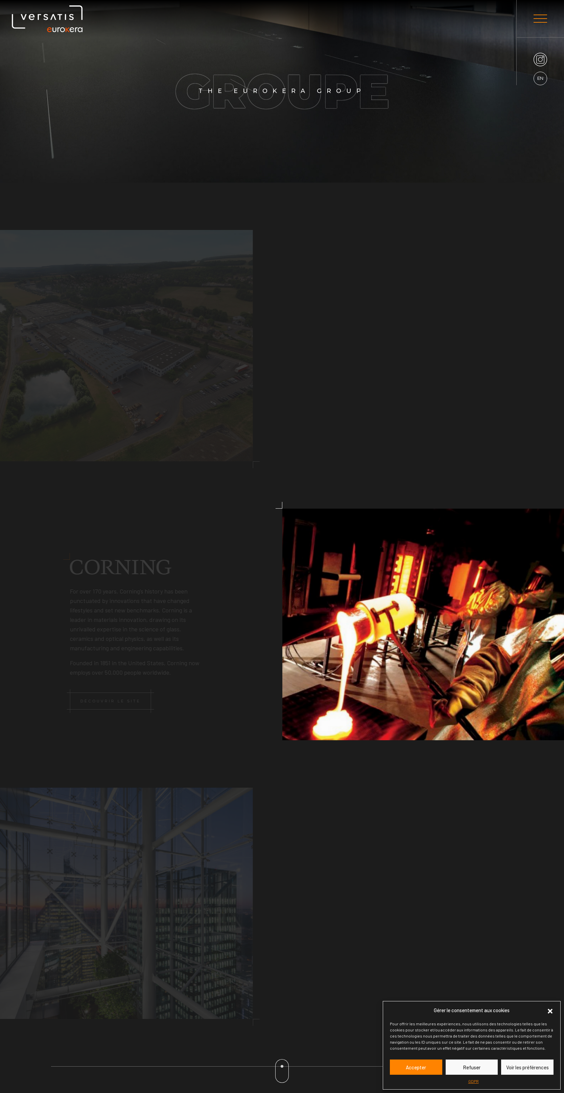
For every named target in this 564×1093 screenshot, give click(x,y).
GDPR (473, 1081)
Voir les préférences (527, 1067)
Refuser (471, 1067)
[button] (550, 1010)
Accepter (416, 1067)
